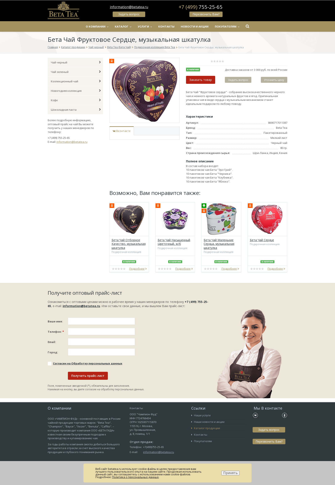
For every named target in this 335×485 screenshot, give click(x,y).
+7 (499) (201, 6)
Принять (230, 473)
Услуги (145, 26)
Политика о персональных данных (135, 477)
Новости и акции (194, 26)
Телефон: (56, 332)
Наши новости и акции (207, 422)
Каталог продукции (73, 47)
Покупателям (227, 26)
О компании (97, 26)
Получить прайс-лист (87, 376)
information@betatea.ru (129, 7)
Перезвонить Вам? (206, 14)
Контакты (166, 26)
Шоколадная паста (76, 110)
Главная (53, 47)
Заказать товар (200, 80)
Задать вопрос (129, 14)
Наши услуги (201, 415)
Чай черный (96, 47)
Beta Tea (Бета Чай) (119, 47)
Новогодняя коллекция (76, 91)
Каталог (123, 26)
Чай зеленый (76, 72)
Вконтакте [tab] (122, 131)
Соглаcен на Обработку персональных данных (87, 363)
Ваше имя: (55, 321)
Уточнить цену (274, 80)
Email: (52, 342)
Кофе (76, 100)
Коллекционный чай (76, 81)
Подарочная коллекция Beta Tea (154, 47)
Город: (53, 352)
